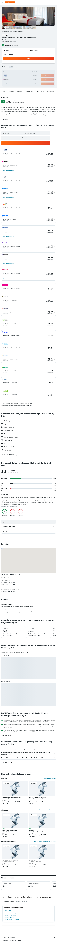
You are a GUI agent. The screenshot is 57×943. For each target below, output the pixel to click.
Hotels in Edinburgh (9, 917)
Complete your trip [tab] (9, 901)
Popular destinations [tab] (21, 901)
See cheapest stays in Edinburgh (47, 810)
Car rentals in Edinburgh (10, 913)
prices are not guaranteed (32, 933)
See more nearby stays (50, 778)
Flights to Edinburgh (9, 910)
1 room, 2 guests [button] (8, 54)
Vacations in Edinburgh (10, 915)
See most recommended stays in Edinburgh (45, 841)
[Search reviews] (30, 522)
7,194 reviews (14, 45)
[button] (2, 2)
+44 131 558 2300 (7, 43)
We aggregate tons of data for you (29, 940)
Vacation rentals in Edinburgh (12, 919)
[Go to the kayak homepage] (10, 2)
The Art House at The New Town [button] (10, 860)
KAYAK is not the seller (29, 937)
